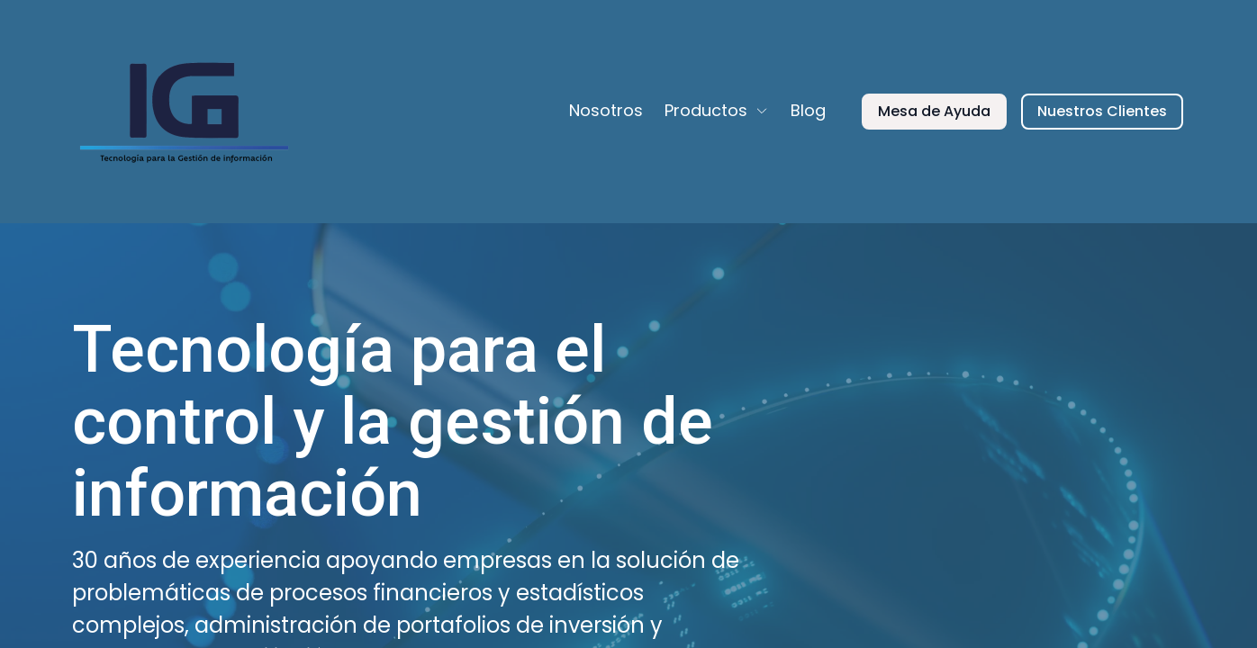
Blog (808, 110)
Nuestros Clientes (1102, 111)
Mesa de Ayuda (934, 111)
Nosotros (606, 110)
